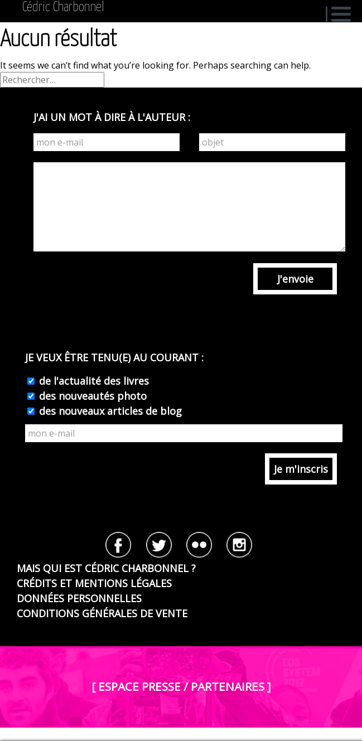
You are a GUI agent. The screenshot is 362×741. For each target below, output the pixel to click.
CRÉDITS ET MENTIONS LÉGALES (94, 583)
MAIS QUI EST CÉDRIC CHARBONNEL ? (106, 568)
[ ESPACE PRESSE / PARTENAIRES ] (181, 686)
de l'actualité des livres (92, 381)
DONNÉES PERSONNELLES (79, 598)
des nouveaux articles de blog (109, 411)
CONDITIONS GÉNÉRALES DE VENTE (102, 613)
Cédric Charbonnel (63, 7)
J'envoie (295, 278)
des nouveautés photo (91, 396)
